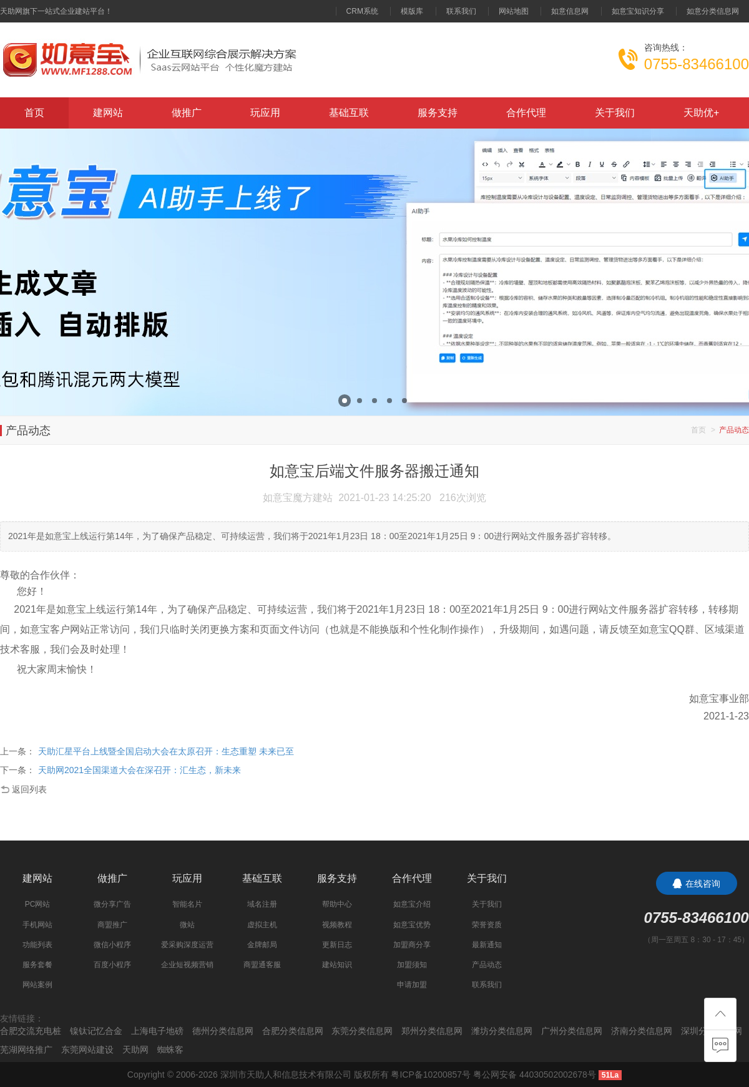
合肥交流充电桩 (30, 1031)
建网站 (108, 112)
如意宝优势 (412, 924)
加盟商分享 (412, 944)
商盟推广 (112, 924)
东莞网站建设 (87, 1050)
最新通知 (487, 944)
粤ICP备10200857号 (431, 1075)
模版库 (412, 11)
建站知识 (337, 964)
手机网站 (37, 924)
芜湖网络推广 (26, 1050)
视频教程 (337, 924)
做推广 (187, 112)
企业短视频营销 (187, 964)
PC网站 (38, 904)
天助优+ (701, 112)
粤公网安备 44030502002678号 (534, 1075)
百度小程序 (112, 964)
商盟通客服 (262, 964)
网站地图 (514, 11)
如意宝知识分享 (638, 11)
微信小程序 (112, 944)
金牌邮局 (262, 944)
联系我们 (461, 11)
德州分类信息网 (222, 1031)
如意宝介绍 (412, 904)
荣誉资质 (487, 924)
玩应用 (265, 112)
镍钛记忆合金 (96, 1031)
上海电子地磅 (157, 1031)
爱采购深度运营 (187, 944)
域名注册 (262, 904)
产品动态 (487, 964)
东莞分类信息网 (362, 1031)
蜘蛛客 (170, 1050)
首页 (34, 112)
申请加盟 (412, 984)
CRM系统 (362, 11)
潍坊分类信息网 (501, 1031)
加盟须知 (412, 964)
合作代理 (526, 112)
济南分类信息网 (641, 1031)
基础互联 (349, 112)
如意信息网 (570, 11)
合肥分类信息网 (292, 1031)
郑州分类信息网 (432, 1031)
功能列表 (37, 944)
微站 (187, 924)
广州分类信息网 (571, 1031)
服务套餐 (37, 964)
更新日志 (337, 944)
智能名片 (187, 904)
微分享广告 (112, 904)
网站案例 (37, 984)
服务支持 (438, 112)
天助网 (135, 1050)
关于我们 (615, 112)
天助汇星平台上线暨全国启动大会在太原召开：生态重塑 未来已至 (166, 751)
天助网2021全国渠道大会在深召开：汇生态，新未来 (139, 770)
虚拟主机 (262, 924)
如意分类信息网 (713, 11)
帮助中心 (337, 904)
